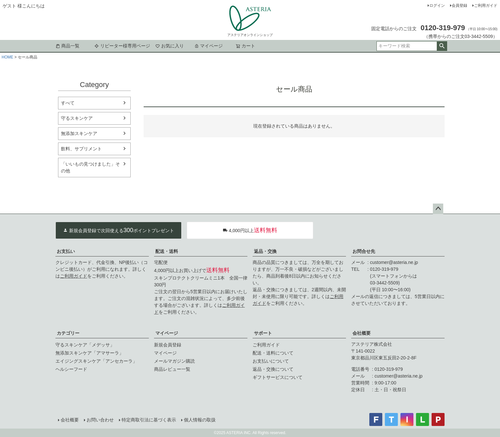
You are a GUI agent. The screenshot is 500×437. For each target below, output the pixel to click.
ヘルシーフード (71, 369)
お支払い (66, 251)
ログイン (437, 5)
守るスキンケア (77, 118)
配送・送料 (166, 251)
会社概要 (361, 333)
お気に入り (169, 45)
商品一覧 (67, 45)
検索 (442, 46)
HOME (7, 57)
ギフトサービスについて (278, 377)
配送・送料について (273, 353)
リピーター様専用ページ (122, 45)
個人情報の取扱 (200, 419)
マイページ (208, 45)
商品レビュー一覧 (172, 369)
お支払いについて (271, 361)
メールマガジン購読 (174, 361)
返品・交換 (265, 251)
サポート (263, 333)
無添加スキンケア (79, 133)
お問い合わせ (100, 419)
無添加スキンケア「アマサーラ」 (89, 353)
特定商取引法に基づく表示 (149, 419)
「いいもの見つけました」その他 (90, 167)
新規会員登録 (167, 344)
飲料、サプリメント (81, 148)
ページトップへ (438, 209)
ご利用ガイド (485, 5)
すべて (68, 103)
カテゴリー (68, 333)
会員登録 (459, 5)
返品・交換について (273, 369)
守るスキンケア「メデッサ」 (84, 344)
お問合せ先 (363, 251)
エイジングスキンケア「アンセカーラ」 (96, 361)
